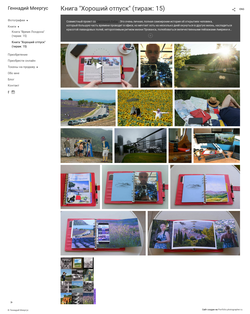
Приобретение (18, 54)
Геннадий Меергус (28, 8)
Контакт (13, 85)
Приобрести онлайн (22, 60)
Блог (11, 79)
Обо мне (13, 73)
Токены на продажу (21, 67)
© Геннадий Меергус (18, 310)
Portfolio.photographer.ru (230, 309)
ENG (241, 9)
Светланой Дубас (107, 21)
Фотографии (16, 20)
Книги (12, 26)
